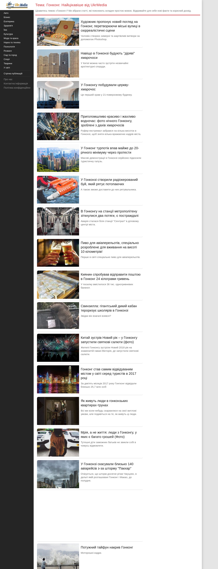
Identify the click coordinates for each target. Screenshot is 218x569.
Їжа (5, 30)
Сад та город (10, 55)
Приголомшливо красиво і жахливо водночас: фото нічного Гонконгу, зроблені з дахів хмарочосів (108, 121)
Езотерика (9, 21)
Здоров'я (8, 25)
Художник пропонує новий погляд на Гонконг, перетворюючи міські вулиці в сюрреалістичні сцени (110, 26)
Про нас (8, 79)
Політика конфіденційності (18, 87)
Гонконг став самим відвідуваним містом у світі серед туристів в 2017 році (108, 373)
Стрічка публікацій (13, 73)
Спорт (7, 59)
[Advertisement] (90, 515)
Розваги (8, 51)
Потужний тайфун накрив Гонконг (107, 547)
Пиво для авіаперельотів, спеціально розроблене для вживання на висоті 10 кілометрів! (110, 247)
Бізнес (7, 17)
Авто (6, 13)
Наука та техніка (12, 42)
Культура (8, 34)
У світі (7, 67)
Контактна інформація (16, 83)
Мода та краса (11, 38)
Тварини (8, 63)
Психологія (9, 46)
